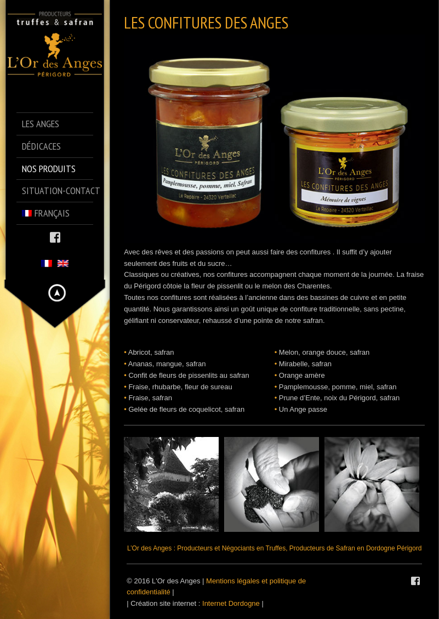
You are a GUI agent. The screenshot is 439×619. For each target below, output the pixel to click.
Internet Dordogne (231, 603)
